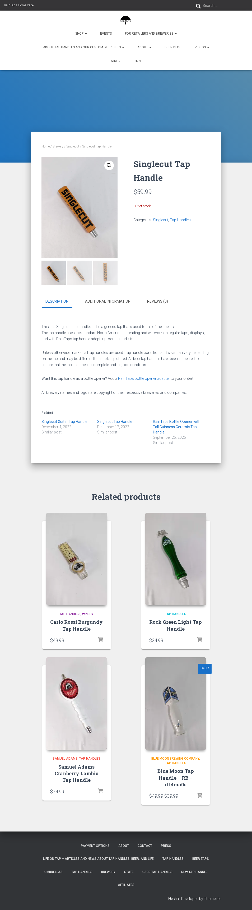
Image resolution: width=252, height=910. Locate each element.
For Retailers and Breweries (151, 33)
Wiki (115, 61)
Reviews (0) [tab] (157, 301)
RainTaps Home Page (19, 5)
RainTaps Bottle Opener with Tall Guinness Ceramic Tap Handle (176, 426)
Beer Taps (200, 858)
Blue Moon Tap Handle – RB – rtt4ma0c (175, 777)
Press (166, 845)
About (144, 47)
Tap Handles (180, 220)
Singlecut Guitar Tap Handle (64, 421)
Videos (202, 47)
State (129, 872)
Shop (81, 33)
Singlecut (72, 146)
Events (106, 33)
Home (45, 146)
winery (88, 614)
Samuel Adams (65, 758)
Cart (137, 61)
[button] (109, 165)
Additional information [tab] (107, 301)
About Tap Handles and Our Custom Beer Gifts (83, 47)
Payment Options (95, 845)
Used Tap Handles (157, 872)
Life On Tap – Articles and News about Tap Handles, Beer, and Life (98, 858)
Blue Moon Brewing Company (175, 758)
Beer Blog (173, 47)
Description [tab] (56, 301)
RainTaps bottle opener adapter (144, 378)
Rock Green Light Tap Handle (175, 624)
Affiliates (126, 884)
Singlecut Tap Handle (114, 421)
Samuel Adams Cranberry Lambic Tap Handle (76, 773)
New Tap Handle (194, 872)
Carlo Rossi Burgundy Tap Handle (76, 624)
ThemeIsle (212, 898)
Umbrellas (53, 872)
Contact (145, 845)
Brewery (58, 146)
